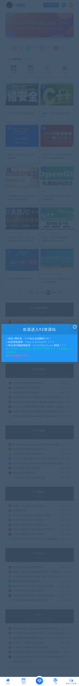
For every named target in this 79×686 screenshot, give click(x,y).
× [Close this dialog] (75, 327)
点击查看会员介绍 (18, 355)
